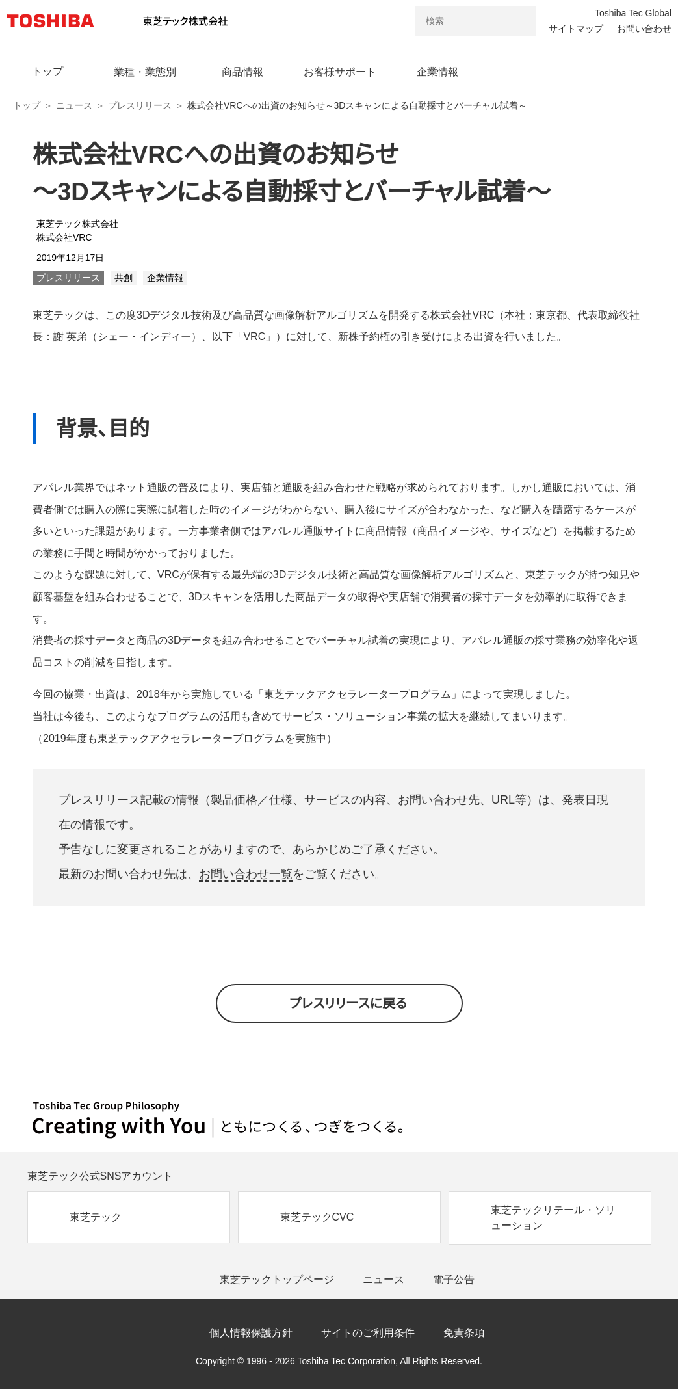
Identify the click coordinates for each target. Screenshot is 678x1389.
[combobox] (457, 21)
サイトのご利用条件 (368, 1332)
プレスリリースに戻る (348, 1003)
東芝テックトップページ (277, 1279)
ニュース (74, 105)
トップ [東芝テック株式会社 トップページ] (26, 105)
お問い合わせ (644, 28)
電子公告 (454, 1279)
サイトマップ (576, 28)
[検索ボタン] (517, 21)
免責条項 (464, 1332)
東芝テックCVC (317, 1217)
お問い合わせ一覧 (246, 873)
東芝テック (96, 1217)
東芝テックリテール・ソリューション (553, 1217)
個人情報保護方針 (251, 1332)
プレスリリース (140, 105)
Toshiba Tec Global (633, 13)
